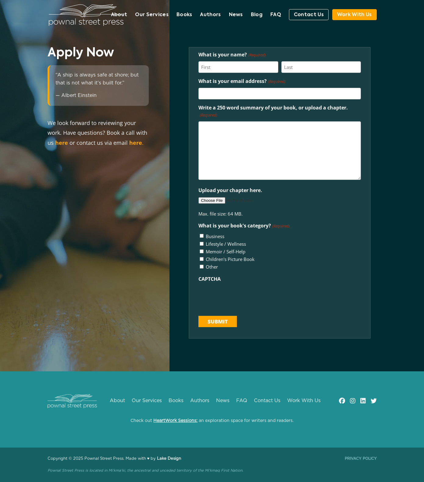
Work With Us (354, 14)
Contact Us (309, 14)
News (236, 15)
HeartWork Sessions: (175, 421)
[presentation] (244, 297)
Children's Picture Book (230, 259)
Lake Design (169, 459)
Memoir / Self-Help (225, 251)
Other (212, 267)
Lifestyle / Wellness (226, 244)
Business (215, 236)
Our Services (152, 15)
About (119, 15)
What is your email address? (241, 81)
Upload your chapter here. (230, 190)
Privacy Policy (361, 458)
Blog (256, 15)
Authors (210, 15)
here (61, 142)
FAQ (275, 15)
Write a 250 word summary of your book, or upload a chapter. (273, 111)
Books (184, 15)
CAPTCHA (209, 279)
